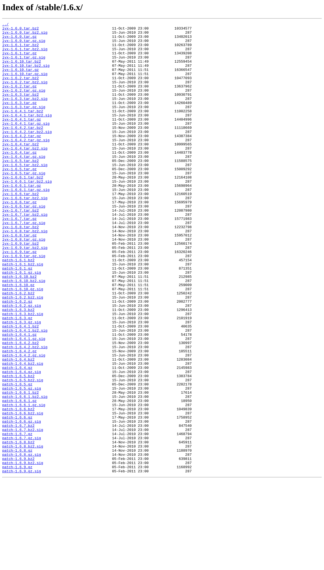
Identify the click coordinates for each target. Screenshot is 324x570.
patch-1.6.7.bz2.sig (22, 511)
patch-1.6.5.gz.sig (21, 461)
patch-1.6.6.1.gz (19, 476)
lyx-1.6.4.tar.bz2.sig (24, 173)
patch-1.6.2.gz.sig (21, 362)
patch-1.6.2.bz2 (18, 347)
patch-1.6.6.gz (17, 496)
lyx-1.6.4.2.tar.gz (21, 158)
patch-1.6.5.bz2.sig (22, 451)
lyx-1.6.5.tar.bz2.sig (24, 193)
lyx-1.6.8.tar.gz (19, 278)
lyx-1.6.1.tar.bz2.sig (24, 54)
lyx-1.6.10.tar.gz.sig (24, 84)
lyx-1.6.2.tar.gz (19, 99)
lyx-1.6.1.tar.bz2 (20, 49)
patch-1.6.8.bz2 (18, 526)
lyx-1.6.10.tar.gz (20, 79)
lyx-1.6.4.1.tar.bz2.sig (27, 134)
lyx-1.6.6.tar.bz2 (20, 228)
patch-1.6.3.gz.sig (21, 382)
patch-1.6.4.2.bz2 (20, 407)
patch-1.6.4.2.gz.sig (23, 422)
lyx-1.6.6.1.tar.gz (21, 218)
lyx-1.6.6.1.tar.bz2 (22, 208)
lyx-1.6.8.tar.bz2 (20, 268)
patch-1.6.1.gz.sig (21, 322)
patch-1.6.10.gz (18, 337)
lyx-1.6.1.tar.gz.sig (23, 64)
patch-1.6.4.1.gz (19, 397)
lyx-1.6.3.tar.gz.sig (23, 124)
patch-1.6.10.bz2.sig (23, 332)
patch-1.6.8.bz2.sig (22, 531)
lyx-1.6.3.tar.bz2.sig (24, 114)
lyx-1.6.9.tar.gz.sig (23, 302)
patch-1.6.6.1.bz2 (20, 466)
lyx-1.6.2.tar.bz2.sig (24, 94)
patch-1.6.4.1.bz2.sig (24, 392)
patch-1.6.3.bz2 (18, 367)
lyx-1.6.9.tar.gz (19, 297)
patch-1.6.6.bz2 (18, 486)
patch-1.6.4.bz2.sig (22, 432)
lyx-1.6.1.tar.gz (19, 59)
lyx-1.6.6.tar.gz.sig (23, 243)
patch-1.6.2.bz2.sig (22, 352)
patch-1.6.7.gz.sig (21, 521)
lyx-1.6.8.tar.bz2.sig (24, 273)
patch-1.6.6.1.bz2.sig (24, 471)
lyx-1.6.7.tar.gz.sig (23, 263)
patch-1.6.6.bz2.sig (22, 491)
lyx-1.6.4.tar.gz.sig (23, 183)
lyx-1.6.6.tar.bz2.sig (24, 233)
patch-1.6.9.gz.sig (21, 561)
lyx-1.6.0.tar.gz (19, 39)
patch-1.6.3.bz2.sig (22, 372)
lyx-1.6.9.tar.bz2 (20, 288)
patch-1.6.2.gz (17, 357)
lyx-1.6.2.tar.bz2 (20, 89)
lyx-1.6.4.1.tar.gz (21, 139)
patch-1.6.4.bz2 (18, 427)
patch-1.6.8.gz (17, 536)
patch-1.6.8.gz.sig (21, 541)
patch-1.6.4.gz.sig (21, 442)
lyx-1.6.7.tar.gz (19, 258)
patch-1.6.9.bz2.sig (22, 551)
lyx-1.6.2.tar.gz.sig (23, 104)
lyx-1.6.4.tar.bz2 (20, 168)
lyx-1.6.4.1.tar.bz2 (22, 129)
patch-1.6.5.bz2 (18, 446)
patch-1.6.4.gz (17, 437)
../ (5, 24)
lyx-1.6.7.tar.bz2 (20, 248)
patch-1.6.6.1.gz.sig (23, 481)
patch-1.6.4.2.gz (19, 417)
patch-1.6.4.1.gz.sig (23, 402)
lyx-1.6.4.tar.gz (19, 178)
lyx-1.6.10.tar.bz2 (21, 69)
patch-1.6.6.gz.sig (21, 501)
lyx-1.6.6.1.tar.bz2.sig (27, 213)
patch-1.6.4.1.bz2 (20, 387)
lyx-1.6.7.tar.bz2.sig (24, 253)
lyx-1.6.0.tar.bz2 (20, 29)
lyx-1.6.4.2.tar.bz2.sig (27, 153)
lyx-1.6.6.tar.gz (19, 238)
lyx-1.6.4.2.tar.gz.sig (26, 163)
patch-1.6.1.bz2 (18, 307)
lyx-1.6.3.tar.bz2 (20, 109)
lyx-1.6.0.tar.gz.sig (23, 44)
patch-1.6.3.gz (17, 377)
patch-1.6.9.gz (17, 556)
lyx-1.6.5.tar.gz (19, 198)
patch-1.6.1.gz (17, 317)
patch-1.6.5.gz (17, 456)
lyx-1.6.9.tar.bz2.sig (24, 293)
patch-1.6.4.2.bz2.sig (24, 412)
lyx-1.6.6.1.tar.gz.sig (26, 223)
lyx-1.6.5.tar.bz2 (20, 188)
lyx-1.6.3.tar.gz (19, 119)
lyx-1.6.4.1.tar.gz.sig (26, 144)
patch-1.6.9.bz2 (18, 546)
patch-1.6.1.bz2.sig (22, 312)
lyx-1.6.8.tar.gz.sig (23, 283)
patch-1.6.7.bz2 (18, 506)
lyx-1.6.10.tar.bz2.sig (26, 74)
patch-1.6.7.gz (17, 516)
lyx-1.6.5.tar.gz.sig (23, 203)
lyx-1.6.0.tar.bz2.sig (24, 34)
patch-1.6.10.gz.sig (22, 342)
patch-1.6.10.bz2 (19, 327)
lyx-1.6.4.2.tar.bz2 (22, 149)
